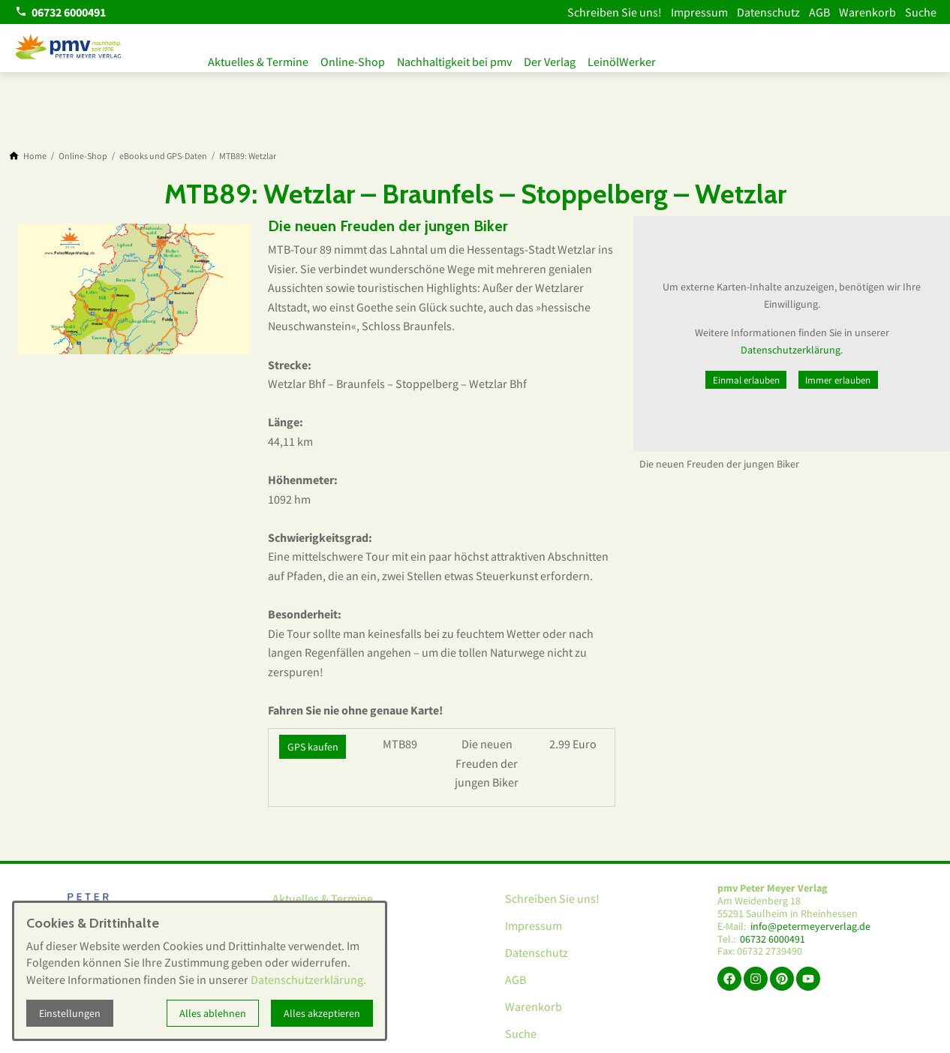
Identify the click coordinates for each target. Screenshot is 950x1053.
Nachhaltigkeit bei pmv (466, 58)
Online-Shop (358, 58)
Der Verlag (568, 58)
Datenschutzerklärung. (792, 350)
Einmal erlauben (746, 380)
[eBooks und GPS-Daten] (163, 156)
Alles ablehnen (212, 1013)
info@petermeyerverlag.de (810, 926)
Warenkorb (867, 12)
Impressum (699, 12)
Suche (920, 12)
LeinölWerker (646, 58)
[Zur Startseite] (69, 48)
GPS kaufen (312, 747)
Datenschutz (768, 12)
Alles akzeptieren (322, 1013)
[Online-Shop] (83, 156)
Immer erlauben (837, 380)
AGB (819, 12)
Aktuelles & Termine (258, 58)
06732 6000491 (772, 939)
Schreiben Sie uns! (614, 12)
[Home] (35, 156)
